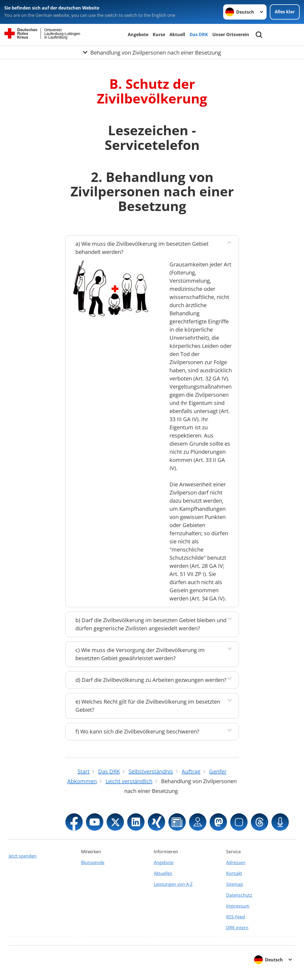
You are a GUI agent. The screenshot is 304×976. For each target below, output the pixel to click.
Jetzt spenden (23, 856)
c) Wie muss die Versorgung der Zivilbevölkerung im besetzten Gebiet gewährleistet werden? (140, 654)
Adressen (235, 862)
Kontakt (234, 873)
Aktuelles (163, 873)
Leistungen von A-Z (173, 884)
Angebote (138, 34)
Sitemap (234, 884)
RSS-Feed (235, 917)
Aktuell (177, 34)
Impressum (237, 906)
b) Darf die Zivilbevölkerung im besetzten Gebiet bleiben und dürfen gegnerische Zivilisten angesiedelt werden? (150, 624)
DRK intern (237, 928)
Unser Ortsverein (230, 34)
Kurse (159, 34)
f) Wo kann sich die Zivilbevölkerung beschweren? (137, 731)
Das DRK (199, 34)
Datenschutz (239, 895)
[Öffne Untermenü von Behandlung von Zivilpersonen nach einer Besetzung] (152, 52)
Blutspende (92, 862)
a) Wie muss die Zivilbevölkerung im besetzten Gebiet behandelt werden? (142, 248)
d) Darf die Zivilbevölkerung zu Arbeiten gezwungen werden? (150, 680)
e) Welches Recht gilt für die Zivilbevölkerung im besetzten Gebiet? (147, 705)
